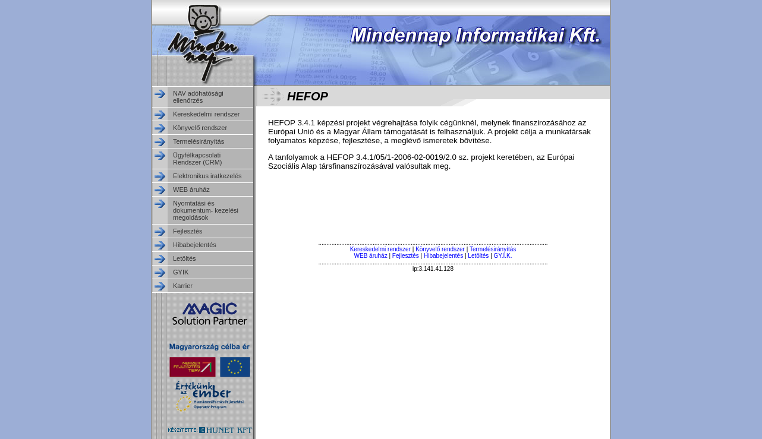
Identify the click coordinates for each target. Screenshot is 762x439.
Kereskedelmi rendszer (206, 114)
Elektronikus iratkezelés (207, 175)
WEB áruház (191, 189)
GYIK (180, 272)
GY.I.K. (503, 255)
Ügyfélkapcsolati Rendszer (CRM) (197, 158)
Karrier (183, 285)
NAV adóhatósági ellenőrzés (198, 97)
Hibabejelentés (194, 244)
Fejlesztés (188, 231)
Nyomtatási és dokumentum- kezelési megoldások (205, 210)
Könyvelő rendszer (200, 127)
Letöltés (184, 258)
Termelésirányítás (198, 141)
